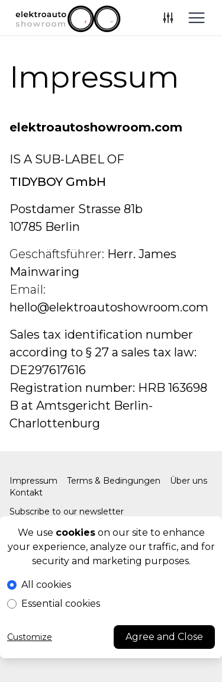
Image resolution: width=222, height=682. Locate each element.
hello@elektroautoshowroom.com (108, 307)
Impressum (33, 480)
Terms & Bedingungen (113, 480)
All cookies (46, 584)
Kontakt (26, 492)
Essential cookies (60, 603)
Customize (29, 637)
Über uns (188, 480)
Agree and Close (164, 636)
